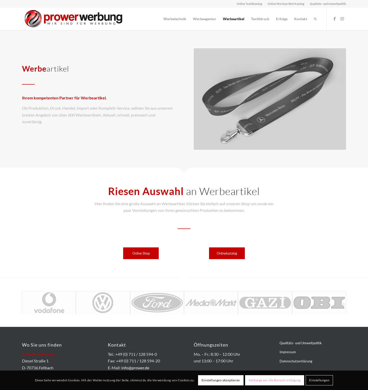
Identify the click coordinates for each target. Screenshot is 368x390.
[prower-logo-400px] (73, 18)
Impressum (288, 352)
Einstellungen (319, 380)
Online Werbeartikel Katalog (286, 3)
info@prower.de (135, 367)
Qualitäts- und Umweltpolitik (328, 3)
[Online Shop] (141, 253)
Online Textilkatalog (249, 3)
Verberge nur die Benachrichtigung (275, 380)
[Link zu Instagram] (342, 18)
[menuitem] (249, 4)
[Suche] (315, 18)
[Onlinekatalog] (227, 253)
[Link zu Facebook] (334, 18)
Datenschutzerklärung (296, 361)
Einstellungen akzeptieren (221, 380)
